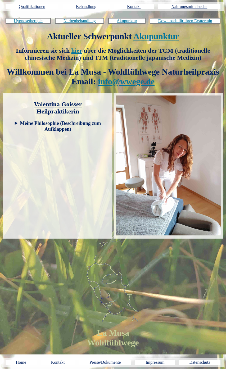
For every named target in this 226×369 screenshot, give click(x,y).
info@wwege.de (126, 81)
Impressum (155, 362)
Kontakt (134, 6)
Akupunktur (127, 21)
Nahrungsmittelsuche (189, 6)
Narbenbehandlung (80, 21)
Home (21, 362)
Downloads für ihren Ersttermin (185, 21)
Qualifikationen (32, 6)
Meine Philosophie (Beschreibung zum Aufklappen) (60, 126)
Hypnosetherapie (28, 21)
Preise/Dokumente (105, 362)
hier (76, 50)
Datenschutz (199, 362)
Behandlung (86, 6)
